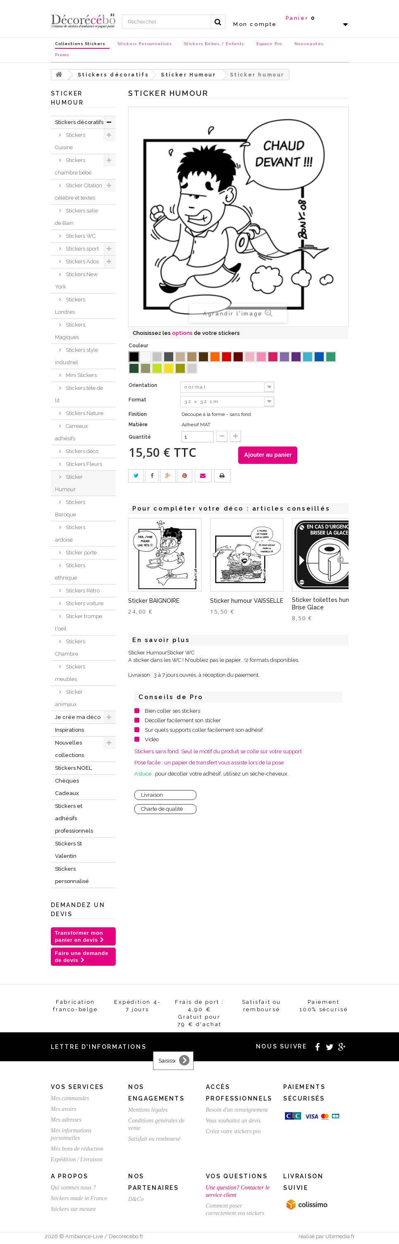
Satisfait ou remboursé (154, 1139)
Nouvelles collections (69, 749)
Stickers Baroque (70, 508)
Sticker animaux (69, 698)
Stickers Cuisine (70, 141)
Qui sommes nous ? (73, 1187)
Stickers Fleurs (83, 464)
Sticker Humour (69, 483)
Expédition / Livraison (77, 1159)
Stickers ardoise (70, 533)
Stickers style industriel (76, 356)
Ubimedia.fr (340, 1236)
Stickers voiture (84, 603)
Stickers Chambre (70, 647)
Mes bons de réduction (77, 1149)
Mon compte (255, 24)
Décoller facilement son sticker (183, 720)
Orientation (143, 385)
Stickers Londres (70, 305)
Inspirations (69, 730)
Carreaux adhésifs (71, 432)
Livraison (152, 795)
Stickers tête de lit (79, 394)
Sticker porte (81, 552)
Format (138, 400)
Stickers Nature (84, 413)
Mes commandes (70, 1098)
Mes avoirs (63, 1109)
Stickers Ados (82, 261)
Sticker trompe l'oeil (78, 622)
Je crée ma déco (77, 717)
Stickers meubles (70, 673)
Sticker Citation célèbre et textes (78, 191)
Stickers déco (81, 451)
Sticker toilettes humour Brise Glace (326, 604)
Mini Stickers (81, 375)
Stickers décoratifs (79, 122)
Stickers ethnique (70, 571)
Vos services (77, 1087)
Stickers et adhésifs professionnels (74, 818)
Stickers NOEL (73, 768)
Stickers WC (80, 236)
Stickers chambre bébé (73, 166)
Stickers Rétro (82, 590)
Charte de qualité (162, 809)
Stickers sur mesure (73, 1209)
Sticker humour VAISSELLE (246, 600)
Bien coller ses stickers (172, 711)
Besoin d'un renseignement (237, 1110)
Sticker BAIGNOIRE (153, 600)
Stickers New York (76, 280)
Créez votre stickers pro (233, 1131)
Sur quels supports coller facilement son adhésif (204, 730)
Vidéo (152, 739)
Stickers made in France (79, 1198)
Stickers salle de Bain (76, 217)
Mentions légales (147, 1110)
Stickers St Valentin (68, 849)
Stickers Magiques (70, 331)
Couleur (139, 346)
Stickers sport (82, 249)
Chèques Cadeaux (67, 787)
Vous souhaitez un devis (233, 1120)
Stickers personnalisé (72, 875)
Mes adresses (66, 1120)
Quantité (140, 437)
